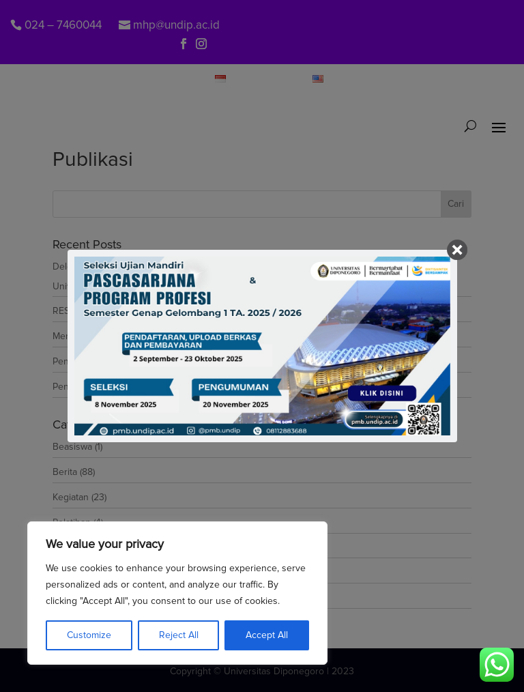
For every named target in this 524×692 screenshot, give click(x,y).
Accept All (267, 635)
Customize (89, 635)
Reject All (179, 635)
